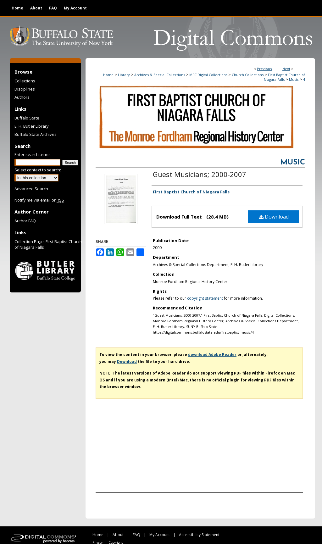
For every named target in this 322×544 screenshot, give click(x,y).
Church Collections (248, 74)
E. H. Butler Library (31, 126)
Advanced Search (31, 189)
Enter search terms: (33, 154)
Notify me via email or (39, 200)
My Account (159, 534)
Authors (22, 97)
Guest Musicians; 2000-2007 (199, 174)
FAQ (136, 534)
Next (286, 68)
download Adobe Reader (212, 354)
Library (124, 74)
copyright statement (205, 298)
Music (294, 79)
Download (274, 216)
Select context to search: (37, 170)
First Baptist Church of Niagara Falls (284, 77)
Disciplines (24, 89)
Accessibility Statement (199, 534)
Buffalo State (26, 118)
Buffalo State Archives (35, 134)
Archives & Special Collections (159, 74)
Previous (264, 68)
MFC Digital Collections (208, 74)
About (118, 534)
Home (108, 74)
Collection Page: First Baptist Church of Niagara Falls (48, 244)
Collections (24, 81)
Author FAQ (25, 221)
